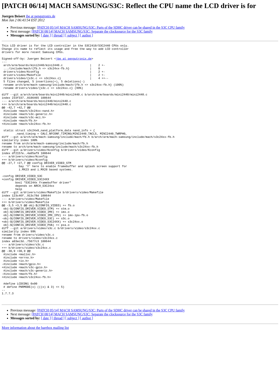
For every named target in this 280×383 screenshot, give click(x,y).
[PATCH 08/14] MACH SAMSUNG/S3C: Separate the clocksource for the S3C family (92, 31)
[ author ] (86, 35)
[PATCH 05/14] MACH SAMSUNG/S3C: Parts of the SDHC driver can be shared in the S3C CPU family (111, 27)
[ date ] (46, 35)
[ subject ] (72, 35)
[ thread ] (58, 35)
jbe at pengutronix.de (40, 16)
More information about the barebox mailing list (35, 379)
